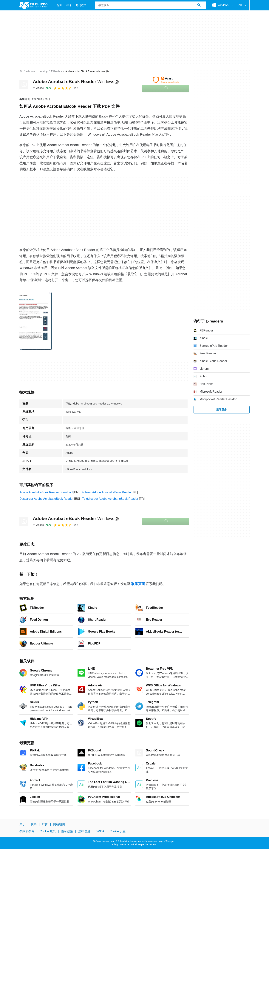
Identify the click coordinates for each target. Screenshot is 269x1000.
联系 (34, 824)
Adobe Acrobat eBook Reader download (46, 492)
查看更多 (221, 409)
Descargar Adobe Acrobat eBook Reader (46, 498)
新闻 (59, 5)
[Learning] (43, 71)
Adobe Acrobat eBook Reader (76, 81)
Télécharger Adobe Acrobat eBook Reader (110, 498)
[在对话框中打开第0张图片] (35, 321)
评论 (68, 5)
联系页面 (138, 584)
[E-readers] (56, 71)
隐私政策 (67, 831)
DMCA (99, 831)
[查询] (150, 5)
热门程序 (81, 5)
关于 (22, 824)
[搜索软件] (199, 5)
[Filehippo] (33, 5)
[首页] (20, 71)
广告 (45, 824)
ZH (243, 5)
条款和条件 (26, 831)
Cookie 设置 (117, 831)
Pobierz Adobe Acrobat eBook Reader (106, 492)
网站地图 (59, 824)
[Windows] (30, 71)
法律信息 (84, 831)
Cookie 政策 (48, 831)
